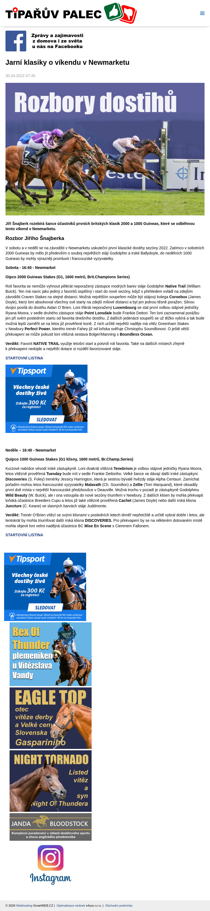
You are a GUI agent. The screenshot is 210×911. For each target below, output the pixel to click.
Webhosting (24, 905)
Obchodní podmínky (119, 905)
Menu (201, 13)
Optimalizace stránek (71, 905)
